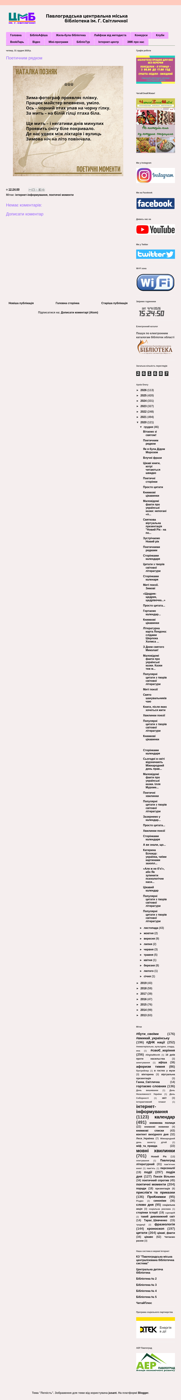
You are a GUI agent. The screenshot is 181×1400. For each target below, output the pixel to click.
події (148, 1172)
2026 (143, 390)
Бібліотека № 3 (146, 1284)
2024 (143, 400)
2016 (143, 999)
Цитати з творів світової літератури (153, 567)
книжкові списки (150, 1130)
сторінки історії (147, 1212)
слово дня (145, 1204)
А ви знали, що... (154, 844)
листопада (151, 927)
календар (164, 1116)
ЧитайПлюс (144, 1303)
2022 (143, 411)
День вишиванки (147, 1090)
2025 (143, 395)
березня (150, 965)
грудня (149, 427)
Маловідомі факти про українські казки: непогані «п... (154, 508)
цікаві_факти (166, 1232)
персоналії (167, 1168)
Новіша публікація (21, 303)
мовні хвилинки (155, 1150)
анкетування (143, 1062)
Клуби (160, 35)
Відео (36, 41)
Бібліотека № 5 (146, 1296)
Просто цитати (153, 487)
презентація (162, 1188)
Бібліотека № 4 (146, 1290)
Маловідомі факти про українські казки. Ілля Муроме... (151, 781)
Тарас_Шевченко (155, 1220)
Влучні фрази (152, 457)
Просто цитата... (154, 605)
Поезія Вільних (164, 1176)
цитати (141, 1233)
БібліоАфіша (39, 35)
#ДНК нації (155, 1042)
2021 (143, 417)
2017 (143, 993)
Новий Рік (159, 1156)
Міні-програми (58, 41)
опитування (142, 1160)
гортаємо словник (151, 1086)
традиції (140, 1224)
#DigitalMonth (152, 1055)
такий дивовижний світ (158, 1216)
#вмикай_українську (152, 1038)
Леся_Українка (145, 1138)
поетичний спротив (155, 1180)
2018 (143, 988)
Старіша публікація (114, 303)
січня (148, 976)
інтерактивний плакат (151, 1102)
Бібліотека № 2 (146, 1278)
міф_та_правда (146, 1145)
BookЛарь (17, 41)
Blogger (143, 1392)
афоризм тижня (150, 1066)
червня (149, 949)
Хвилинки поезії (154, 715)
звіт (164, 1098)
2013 (143, 1015)
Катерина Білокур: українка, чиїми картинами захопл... (155, 857)
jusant (112, 1392)
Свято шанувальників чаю (155, 698)
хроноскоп (155, 1228)
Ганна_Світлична (148, 1082)
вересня (150, 938)
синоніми (159, 1200)
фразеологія (164, 1224)
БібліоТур (83, 41)
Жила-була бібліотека (71, 35)
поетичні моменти (61, 194)
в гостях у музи (164, 1070)
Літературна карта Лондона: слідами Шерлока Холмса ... (155, 635)
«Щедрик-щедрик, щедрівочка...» (154, 597)
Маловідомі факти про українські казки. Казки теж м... (152, 662)
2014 (143, 1009)
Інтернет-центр (108, 41)
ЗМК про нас (135, 41)
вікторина (148, 1074)
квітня (148, 960)
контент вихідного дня (152, 1134)
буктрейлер (142, 1070)
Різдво (139, 1201)
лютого (149, 970)
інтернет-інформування (31, 194)
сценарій (170, 1212)
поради (141, 1188)
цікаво (148, 1236)
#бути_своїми (147, 1034)
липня (148, 944)
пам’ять (151, 1168)
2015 (143, 1004)
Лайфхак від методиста (110, 35)
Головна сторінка (67, 303)
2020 (143, 422)
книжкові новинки (156, 1126)
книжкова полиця (162, 1122)
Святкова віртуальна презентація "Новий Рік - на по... (154, 526)
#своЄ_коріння (163, 1050)
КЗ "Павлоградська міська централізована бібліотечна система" (155, 1260)
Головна (16, 35)
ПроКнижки (156, 1197)
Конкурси (141, 35)
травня (149, 954)
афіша (162, 1062)
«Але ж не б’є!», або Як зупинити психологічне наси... (153, 875)
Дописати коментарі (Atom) (79, 312)
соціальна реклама (160, 1209)
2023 (143, 406)
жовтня (149, 933)
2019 (143, 983)
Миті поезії (150, 689)
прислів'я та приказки (155, 1192)
